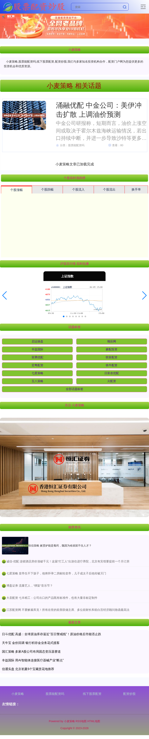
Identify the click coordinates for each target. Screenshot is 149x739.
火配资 (111, 381)
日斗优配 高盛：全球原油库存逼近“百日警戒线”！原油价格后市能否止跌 (51, 634)
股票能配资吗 (55, 693)
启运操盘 (37, 341)
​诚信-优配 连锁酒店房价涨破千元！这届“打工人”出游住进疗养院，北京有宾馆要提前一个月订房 (67, 561)
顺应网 (111, 341)
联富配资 (111, 357)
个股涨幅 (16, 190)
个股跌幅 (47, 189)
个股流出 (109, 189)
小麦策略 (17, 693)
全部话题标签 (74, 389)
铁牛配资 (111, 365)
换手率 (136, 189)
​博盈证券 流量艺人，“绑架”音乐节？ (29, 585)
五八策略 (37, 381)
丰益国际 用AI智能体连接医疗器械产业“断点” (33, 660)
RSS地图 (81, 721)
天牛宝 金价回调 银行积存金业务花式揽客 (31, 642)
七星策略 (37, 373)
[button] (4, 295)
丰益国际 (37, 349)
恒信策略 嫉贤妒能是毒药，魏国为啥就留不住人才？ (60, 545)
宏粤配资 (37, 365)
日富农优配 (111, 373)
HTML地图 (93, 721)
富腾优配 (37, 357)
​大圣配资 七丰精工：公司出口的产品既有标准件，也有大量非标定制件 (51, 597)
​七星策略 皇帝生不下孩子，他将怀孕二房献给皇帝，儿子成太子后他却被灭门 (56, 573)
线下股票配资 (92, 693)
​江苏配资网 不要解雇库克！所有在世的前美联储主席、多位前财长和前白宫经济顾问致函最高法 (67, 609)
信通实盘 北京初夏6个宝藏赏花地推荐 (28, 669)
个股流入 (78, 189)
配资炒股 (129, 693)
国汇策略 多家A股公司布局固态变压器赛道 (31, 651)
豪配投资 (111, 349)
